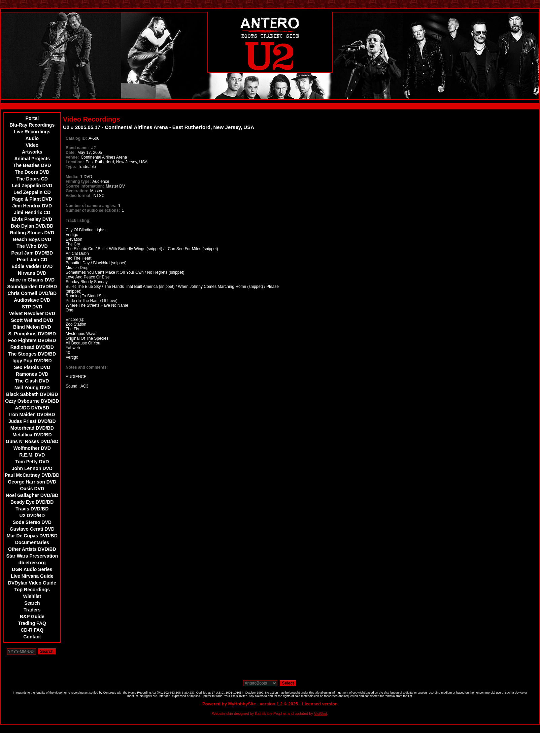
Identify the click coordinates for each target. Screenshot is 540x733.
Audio (32, 138)
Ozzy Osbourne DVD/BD (32, 401)
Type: (71, 166)
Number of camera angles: (91, 205)
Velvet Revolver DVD (32, 313)
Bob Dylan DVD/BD (32, 226)
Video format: (79, 195)
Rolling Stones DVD (32, 232)
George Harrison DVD (32, 482)
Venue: (72, 157)
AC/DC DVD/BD (32, 407)
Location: (75, 162)
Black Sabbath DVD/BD (32, 394)
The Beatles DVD (32, 165)
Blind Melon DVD (32, 327)
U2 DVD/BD (32, 515)
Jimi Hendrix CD (32, 212)
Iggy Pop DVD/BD (32, 360)
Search (32, 603)
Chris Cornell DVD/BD (32, 293)
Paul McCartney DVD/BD (32, 475)
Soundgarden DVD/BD (32, 286)
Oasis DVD (32, 488)
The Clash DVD (32, 381)
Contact (32, 636)
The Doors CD (32, 178)
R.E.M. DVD (32, 455)
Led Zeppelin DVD (32, 185)
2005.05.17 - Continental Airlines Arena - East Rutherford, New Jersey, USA (164, 127)
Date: (71, 152)
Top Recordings (32, 589)
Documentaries (32, 542)
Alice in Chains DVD (32, 279)
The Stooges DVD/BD (32, 354)
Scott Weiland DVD (32, 320)
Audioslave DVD (32, 300)
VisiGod (320, 713)
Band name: (77, 147)
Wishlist (32, 596)
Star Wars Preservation (32, 556)
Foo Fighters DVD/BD (32, 340)
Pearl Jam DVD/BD (32, 253)
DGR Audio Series (32, 569)
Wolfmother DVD (32, 448)
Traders (32, 609)
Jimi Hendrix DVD (32, 205)
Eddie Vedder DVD (32, 266)
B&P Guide (32, 616)
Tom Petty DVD (32, 461)
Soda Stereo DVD (32, 522)
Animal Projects (32, 158)
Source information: (85, 186)
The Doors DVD (32, 172)
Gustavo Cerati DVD (32, 529)
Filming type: (78, 181)
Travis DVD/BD (31, 508)
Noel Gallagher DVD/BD (32, 495)
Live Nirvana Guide (32, 576)
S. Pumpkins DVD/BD (32, 333)
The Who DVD (32, 246)
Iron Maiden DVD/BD (32, 414)
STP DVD (32, 306)
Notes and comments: (87, 367)
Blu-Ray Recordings (32, 125)
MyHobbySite (242, 703)
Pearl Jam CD (32, 259)
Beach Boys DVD (32, 239)
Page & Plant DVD (32, 199)
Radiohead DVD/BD (32, 347)
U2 (66, 127)
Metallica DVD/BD (32, 434)
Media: (72, 176)
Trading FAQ (32, 623)
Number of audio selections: (93, 210)
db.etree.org (32, 562)
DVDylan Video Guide (32, 583)
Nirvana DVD (32, 273)
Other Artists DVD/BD (32, 549)
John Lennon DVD (32, 468)
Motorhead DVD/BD (32, 428)
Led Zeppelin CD (31, 192)
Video (32, 145)
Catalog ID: (76, 138)
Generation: (77, 191)
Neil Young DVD (32, 387)
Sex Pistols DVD (32, 367)
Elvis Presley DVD (32, 219)
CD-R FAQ (32, 630)
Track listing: (78, 220)
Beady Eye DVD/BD (32, 502)
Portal (32, 118)
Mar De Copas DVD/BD (32, 535)
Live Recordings (32, 131)
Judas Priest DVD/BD (32, 421)
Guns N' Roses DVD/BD (32, 441)
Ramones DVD (32, 374)
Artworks (32, 152)
